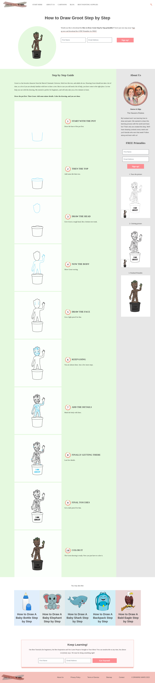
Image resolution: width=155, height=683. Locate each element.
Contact (121, 677)
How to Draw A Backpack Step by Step (103, 618)
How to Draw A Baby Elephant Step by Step (52, 618)
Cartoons (62, 5)
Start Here (37, 5)
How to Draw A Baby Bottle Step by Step (27, 618)
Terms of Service (93, 677)
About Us (50, 5)
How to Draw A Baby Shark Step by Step (77, 618)
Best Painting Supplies (88, 5)
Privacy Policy (75, 677)
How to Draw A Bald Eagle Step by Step (128, 618)
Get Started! (104, 660)
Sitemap (109, 677)
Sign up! (125, 40)
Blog (72, 5)
